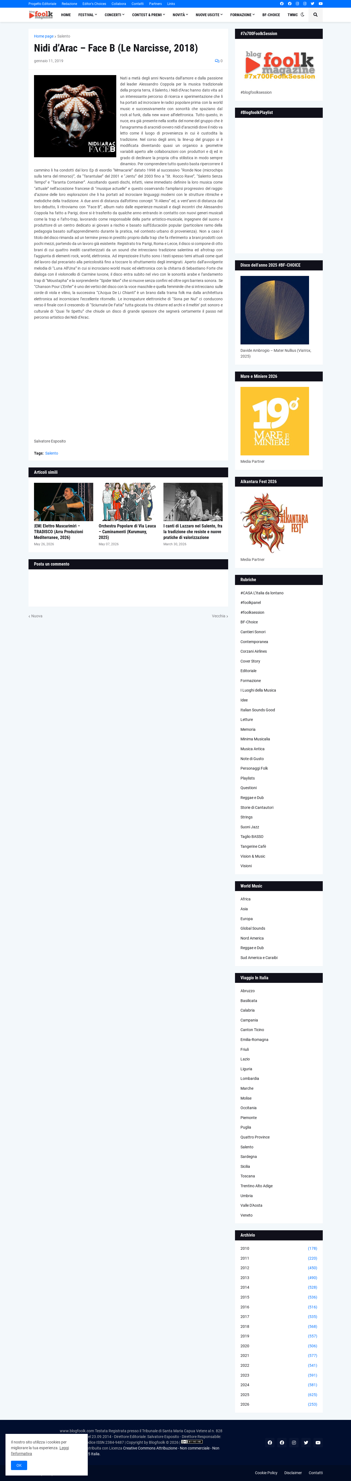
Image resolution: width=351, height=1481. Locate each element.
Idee (244, 700)
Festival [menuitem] (86, 15)
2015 (278, 1297)
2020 (278, 1346)
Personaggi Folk (254, 768)
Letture (246, 719)
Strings (246, 817)
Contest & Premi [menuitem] (147, 15)
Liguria (246, 1069)
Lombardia (249, 1078)
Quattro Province (255, 1137)
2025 (278, 1395)
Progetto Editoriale (42, 4)
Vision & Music (252, 856)
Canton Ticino (252, 1030)
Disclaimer (293, 1473)
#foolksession (252, 612)
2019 (278, 1336)
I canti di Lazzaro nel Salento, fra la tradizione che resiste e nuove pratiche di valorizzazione (192, 531)
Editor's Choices (94, 4)
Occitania (248, 1108)
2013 (278, 1278)
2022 (278, 1365)
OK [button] (19, 1465)
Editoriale (248, 671)
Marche (246, 1088)
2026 (278, 1404)
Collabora (119, 4)
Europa (246, 919)
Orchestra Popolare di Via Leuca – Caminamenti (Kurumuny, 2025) (127, 531)
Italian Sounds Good (257, 710)
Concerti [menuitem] (113, 15)
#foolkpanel (250, 602)
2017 (278, 1317)
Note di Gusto (252, 759)
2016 (278, 1307)
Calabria (247, 1010)
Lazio (245, 1059)
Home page (43, 36)
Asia (244, 909)
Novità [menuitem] (179, 15)
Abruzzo (247, 991)
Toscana (247, 1176)
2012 (278, 1268)
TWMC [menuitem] (293, 15)
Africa (245, 899)
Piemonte (248, 1117)
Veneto (246, 1215)
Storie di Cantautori (256, 807)
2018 (278, 1326)
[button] (302, 15)
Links (171, 4)
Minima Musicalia (255, 739)
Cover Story (250, 661)
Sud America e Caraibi (259, 957)
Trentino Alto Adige (256, 1186)
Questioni (248, 788)
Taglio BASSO (252, 836)
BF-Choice (249, 622)
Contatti (138, 4)
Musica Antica (252, 749)
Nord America (252, 938)
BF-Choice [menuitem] (271, 15)
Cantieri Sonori (252, 632)
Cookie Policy (266, 1473)
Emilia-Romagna (254, 1039)
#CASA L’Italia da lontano (262, 593)
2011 (278, 1258)
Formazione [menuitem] (240, 15)
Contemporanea (254, 642)
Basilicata (248, 1000)
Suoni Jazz (249, 827)
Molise (245, 1098)
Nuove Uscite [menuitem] (207, 15)
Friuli (244, 1049)
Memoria (248, 729)
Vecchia (218, 616)
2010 (278, 1248)
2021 (278, 1356)
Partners (155, 4)
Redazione (69, 4)
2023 (278, 1375)
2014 (278, 1287)
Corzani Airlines (253, 651)
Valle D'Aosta (251, 1205)
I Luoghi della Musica (258, 690)
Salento (63, 36)
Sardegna (248, 1156)
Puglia (245, 1127)
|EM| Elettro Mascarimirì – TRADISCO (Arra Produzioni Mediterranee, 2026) (58, 531)
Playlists (247, 778)
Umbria (246, 1196)
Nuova (37, 616)
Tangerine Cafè (253, 846)
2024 (278, 1385)
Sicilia (245, 1166)
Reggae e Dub (252, 797)
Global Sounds (252, 928)
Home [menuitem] (66, 15)
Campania (249, 1020)
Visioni (246, 866)
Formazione (250, 680)
